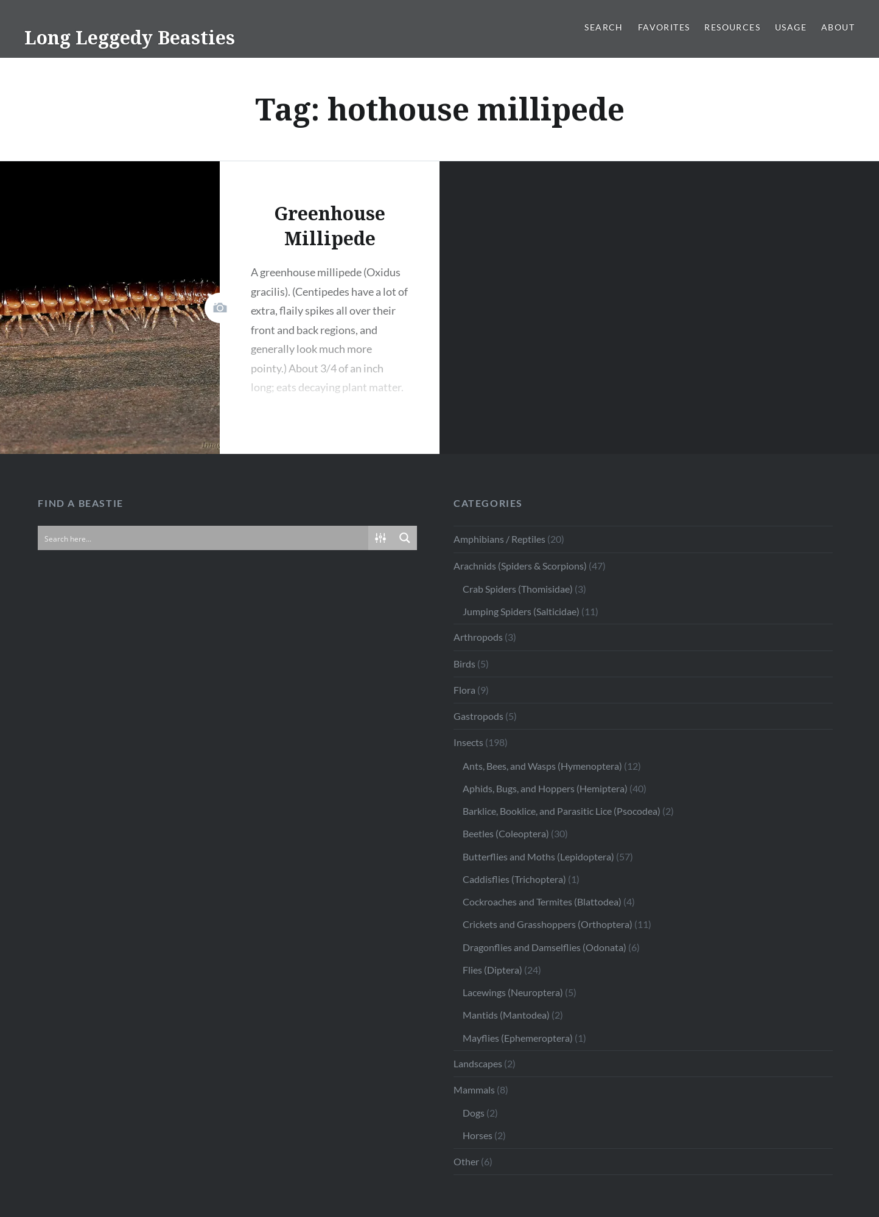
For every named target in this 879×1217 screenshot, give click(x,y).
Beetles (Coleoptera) (506, 833)
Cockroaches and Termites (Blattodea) (542, 901)
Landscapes (478, 1063)
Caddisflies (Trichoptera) (514, 879)
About (838, 27)
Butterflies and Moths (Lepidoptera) (538, 856)
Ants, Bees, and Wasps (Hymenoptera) (542, 766)
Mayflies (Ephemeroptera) (518, 1038)
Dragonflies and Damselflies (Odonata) (544, 947)
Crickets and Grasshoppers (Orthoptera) (547, 924)
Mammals (474, 1089)
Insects (468, 742)
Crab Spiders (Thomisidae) (518, 589)
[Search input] (203, 538)
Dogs (474, 1112)
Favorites (664, 27)
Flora (464, 690)
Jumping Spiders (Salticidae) (521, 611)
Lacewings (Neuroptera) (513, 992)
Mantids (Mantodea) (506, 1014)
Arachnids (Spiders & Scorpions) (520, 565)
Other (466, 1161)
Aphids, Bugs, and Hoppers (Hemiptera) (545, 788)
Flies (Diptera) (492, 969)
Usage (791, 27)
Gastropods (478, 716)
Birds (464, 663)
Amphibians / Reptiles (499, 539)
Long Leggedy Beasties (129, 37)
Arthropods (478, 637)
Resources (732, 27)
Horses (477, 1135)
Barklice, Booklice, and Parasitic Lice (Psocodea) (561, 811)
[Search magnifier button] (405, 538)
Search (603, 27)
